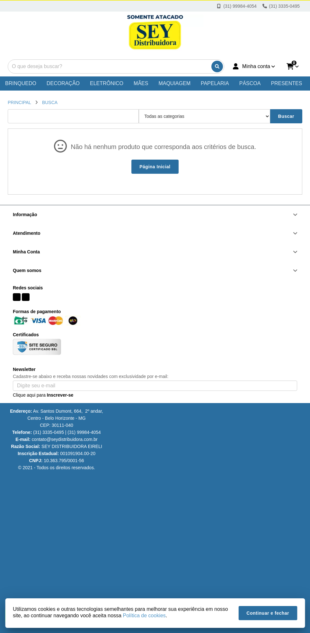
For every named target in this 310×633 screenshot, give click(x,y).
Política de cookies (144, 615)
